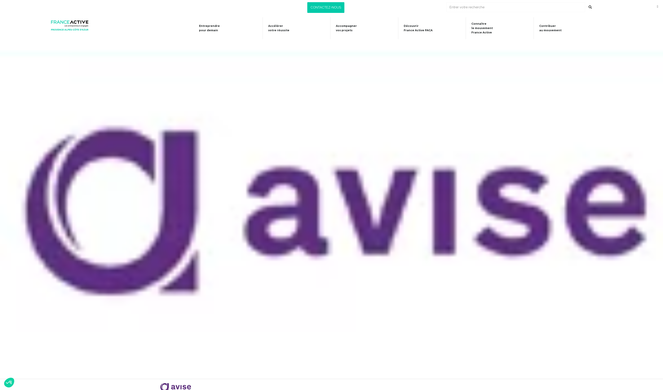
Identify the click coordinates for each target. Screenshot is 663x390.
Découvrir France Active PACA (416, 28)
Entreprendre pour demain (205, 28)
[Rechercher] (590, 7)
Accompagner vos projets (344, 28)
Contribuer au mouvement (551, 28)
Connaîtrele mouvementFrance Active (482, 28)
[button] (325, 7)
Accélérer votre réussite (276, 28)
